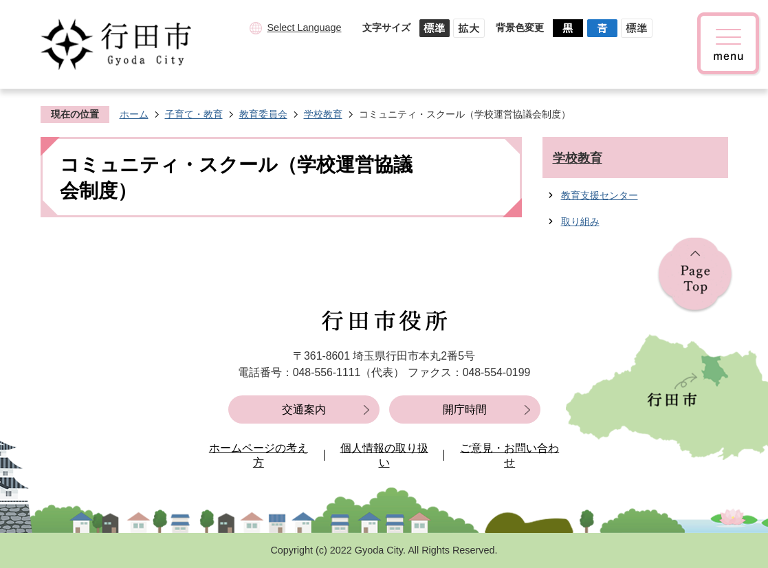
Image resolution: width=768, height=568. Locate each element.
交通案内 (304, 409)
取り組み (580, 221)
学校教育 (323, 114)
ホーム (134, 114)
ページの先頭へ (695, 275)
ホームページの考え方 (258, 455)
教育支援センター (599, 195)
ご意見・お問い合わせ (509, 455)
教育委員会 (263, 114)
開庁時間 (465, 409)
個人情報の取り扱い (384, 455)
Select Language (304, 27)
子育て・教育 (194, 114)
